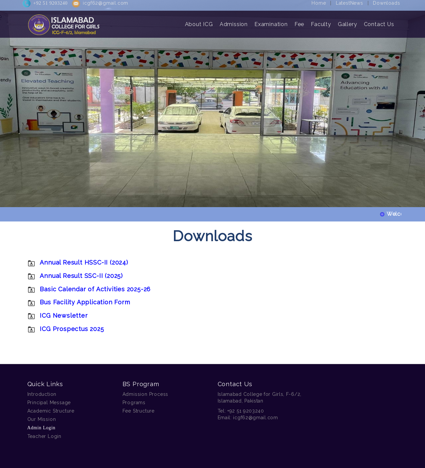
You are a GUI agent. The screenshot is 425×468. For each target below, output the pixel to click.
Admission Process (146, 394)
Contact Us (379, 21)
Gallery (347, 21)
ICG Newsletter (63, 315)
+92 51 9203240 (245, 411)
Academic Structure (50, 411)
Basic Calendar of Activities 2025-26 (95, 289)
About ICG (199, 21)
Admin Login (41, 427)
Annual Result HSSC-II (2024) (84, 262)
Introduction (42, 394)
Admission (234, 21)
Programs (134, 402)
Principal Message (49, 402)
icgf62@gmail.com (255, 417)
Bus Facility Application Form (85, 302)
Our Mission (41, 419)
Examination (271, 21)
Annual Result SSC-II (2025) (81, 275)
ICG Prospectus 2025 (72, 328)
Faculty (321, 21)
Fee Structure (139, 411)
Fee (299, 21)
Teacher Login (44, 436)
